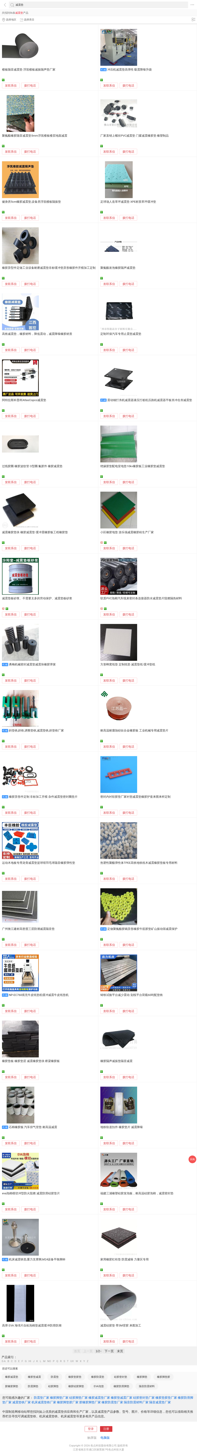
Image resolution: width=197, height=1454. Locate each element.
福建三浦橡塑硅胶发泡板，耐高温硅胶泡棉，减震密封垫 (136, 1193)
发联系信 (11, 85)
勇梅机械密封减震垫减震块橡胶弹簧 (32, 664)
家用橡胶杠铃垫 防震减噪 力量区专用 (124, 1259)
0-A (4, 1361)
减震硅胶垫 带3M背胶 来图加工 (120, 1325)
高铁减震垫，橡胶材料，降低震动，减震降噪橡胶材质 (37, 334)
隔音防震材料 (147, 1386)
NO (49, 1361)
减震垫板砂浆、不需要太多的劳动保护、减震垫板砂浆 (37, 598)
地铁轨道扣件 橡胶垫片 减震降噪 (121, 1127)
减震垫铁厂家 (21, 1402)
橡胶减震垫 (11, 1376)
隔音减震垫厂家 (160, 1402)
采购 (192, 1159)
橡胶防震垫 (97, 1376)
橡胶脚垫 (142, 1376)
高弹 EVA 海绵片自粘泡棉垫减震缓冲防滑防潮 (31, 1325)
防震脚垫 (33, 1386)
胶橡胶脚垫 (11, 1386)
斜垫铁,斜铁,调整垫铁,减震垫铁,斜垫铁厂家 (36, 730)
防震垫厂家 (41, 1397)
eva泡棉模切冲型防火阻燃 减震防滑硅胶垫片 (31, 1193)
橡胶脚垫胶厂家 (67, 1402)
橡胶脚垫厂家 (59, 1397)
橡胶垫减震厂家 (121, 1397)
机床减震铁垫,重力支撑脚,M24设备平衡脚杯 (37, 1259)
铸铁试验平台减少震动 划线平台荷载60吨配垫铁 (131, 995)
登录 (91, 1429)
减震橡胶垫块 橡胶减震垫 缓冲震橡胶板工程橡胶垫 (35, 532)
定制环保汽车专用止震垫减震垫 (120, 334)
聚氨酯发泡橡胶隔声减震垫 (117, 268)
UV (72, 1361)
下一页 (109, 1351)
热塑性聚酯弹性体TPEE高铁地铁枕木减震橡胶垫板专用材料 (138, 863)
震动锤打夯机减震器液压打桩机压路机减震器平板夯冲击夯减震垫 (149, 400)
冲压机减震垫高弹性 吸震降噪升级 (129, 69)
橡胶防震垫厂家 (112, 1402)
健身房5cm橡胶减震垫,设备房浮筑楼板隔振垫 (31, 201)
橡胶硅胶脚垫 (76, 1386)
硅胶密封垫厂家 (144, 1397)
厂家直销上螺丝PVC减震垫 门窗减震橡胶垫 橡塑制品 (134, 135)
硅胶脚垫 (53, 1386)
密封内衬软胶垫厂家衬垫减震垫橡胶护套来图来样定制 (135, 796)
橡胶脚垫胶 (163, 1376)
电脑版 (105, 1438)
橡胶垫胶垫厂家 (166, 1397)
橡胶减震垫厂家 (99, 1397)
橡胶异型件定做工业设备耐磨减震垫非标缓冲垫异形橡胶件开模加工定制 (49, 268)
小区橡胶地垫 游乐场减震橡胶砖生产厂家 (127, 532)
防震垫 (55, 1376)
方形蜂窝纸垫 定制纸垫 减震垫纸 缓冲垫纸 (127, 664)
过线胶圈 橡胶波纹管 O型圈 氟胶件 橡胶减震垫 (32, 466)
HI (29, 1361)
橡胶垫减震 (34, 1376)
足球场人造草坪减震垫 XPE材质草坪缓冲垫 (128, 201)
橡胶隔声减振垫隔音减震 (116, 1061)
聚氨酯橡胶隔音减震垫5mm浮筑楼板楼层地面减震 (34, 135)
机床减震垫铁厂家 (44, 1402)
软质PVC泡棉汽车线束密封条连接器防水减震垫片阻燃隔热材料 (141, 598)
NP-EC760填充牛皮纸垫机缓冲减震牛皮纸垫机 (39, 995)
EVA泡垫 (99, 1386)
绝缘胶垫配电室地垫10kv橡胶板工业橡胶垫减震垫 (132, 466)
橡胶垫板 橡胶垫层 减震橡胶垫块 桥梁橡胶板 (31, 1061)
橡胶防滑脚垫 (121, 1386)
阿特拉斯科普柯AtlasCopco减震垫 (24, 400)
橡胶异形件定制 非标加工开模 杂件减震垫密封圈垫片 (43, 796)
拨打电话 (30, 85)
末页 (120, 1351)
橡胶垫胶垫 (74, 1376)
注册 (106, 1429)
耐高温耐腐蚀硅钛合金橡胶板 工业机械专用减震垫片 (134, 730)
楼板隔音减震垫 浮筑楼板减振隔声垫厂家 (28, 69)
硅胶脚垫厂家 (78, 1397)
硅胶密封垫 (120, 1376)
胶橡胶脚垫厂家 (90, 1402)
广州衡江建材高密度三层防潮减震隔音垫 (28, 929)
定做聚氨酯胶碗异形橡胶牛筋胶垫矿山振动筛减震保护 (142, 929)
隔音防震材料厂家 (136, 1402)
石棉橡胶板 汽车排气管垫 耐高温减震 (33, 1127)
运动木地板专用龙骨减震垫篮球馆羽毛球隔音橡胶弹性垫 (38, 863)
